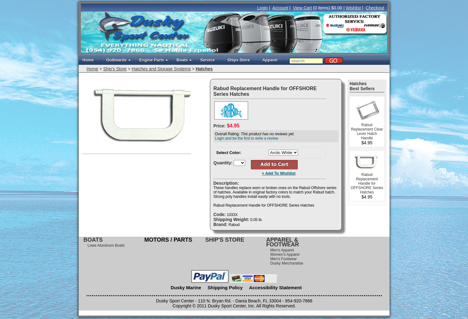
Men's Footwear (283, 259)
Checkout (375, 7)
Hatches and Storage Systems (161, 68)
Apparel (269, 60)
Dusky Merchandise (286, 263)
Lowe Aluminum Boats (106, 245)
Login (262, 7)
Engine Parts (153, 60)
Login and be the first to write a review (246, 138)
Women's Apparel (284, 254)
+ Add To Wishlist (279, 173)
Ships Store (238, 60)
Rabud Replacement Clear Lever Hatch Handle (367, 131)
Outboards (118, 60)
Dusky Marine (186, 287)
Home (88, 60)
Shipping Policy (225, 287)
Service (207, 60)
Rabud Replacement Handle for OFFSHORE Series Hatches (367, 183)
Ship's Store (115, 68)
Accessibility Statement (275, 287)
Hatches (204, 68)
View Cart (302, 7)
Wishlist (353, 7)
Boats (184, 60)
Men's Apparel (282, 250)
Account (280, 7)
